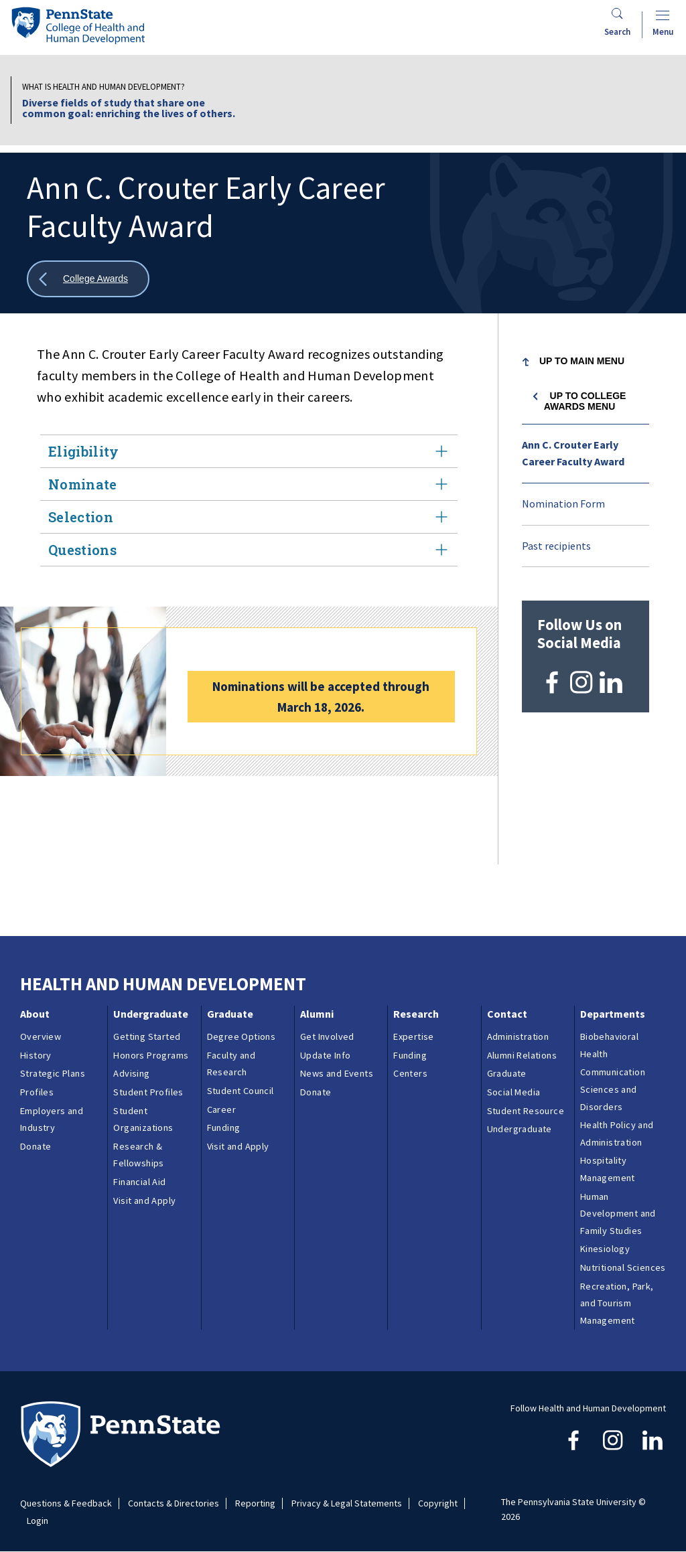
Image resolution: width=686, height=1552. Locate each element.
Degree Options (241, 1036)
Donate (35, 1146)
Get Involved (327, 1036)
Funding (224, 1127)
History (36, 1055)
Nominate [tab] (249, 484)
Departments (612, 1013)
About (35, 1013)
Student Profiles (148, 1092)
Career (221, 1109)
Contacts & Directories (173, 1503)
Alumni (317, 1013)
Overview (40, 1036)
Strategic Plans (52, 1073)
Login (37, 1521)
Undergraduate (150, 1013)
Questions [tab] (249, 549)
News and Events (336, 1073)
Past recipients (556, 545)
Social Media (514, 1092)
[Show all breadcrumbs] (88, 278)
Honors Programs (150, 1055)
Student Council (240, 1091)
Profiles (37, 1092)
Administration (518, 1036)
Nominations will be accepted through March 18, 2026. (320, 696)
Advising (131, 1073)
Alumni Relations (522, 1055)
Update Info (325, 1055)
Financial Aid (139, 1182)
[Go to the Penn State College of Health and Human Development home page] (78, 25)
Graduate (230, 1013)
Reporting (255, 1503)
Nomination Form (563, 503)
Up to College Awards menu (585, 401)
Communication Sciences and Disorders (612, 1089)
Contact (507, 1013)
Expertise (413, 1036)
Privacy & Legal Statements (346, 1503)
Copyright (438, 1503)
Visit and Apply (144, 1200)
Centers (410, 1073)
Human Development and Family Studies (618, 1213)
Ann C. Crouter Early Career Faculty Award (573, 453)
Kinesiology (605, 1249)
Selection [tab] (249, 517)
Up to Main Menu (581, 361)
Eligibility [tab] (249, 451)
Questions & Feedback (66, 1503)
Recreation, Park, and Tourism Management (617, 1303)
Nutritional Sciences (623, 1267)
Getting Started (146, 1036)
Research (416, 1013)
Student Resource (525, 1111)
